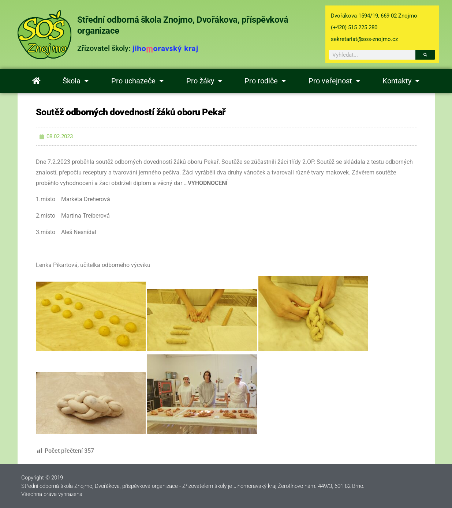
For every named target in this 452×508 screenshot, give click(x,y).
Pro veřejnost (335, 81)
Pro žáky (204, 81)
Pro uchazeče (137, 81)
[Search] (425, 55)
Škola (76, 81)
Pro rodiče (265, 81)
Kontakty (401, 81)
